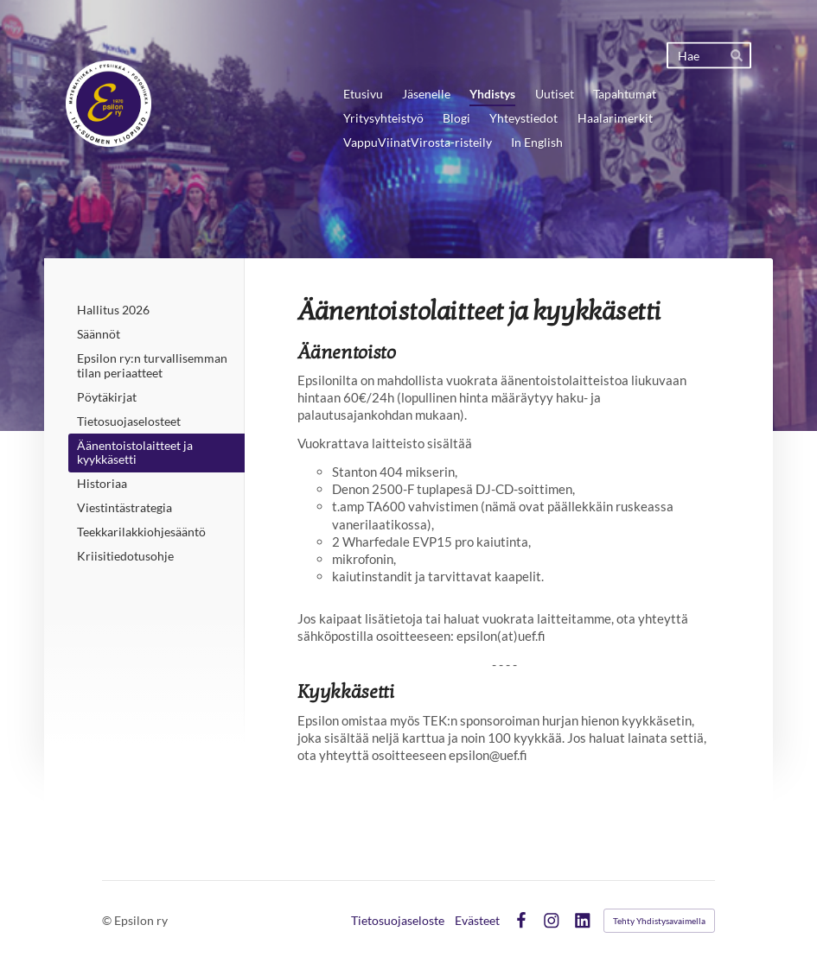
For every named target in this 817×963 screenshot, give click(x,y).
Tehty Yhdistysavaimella (659, 920)
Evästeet (477, 921)
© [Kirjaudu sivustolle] (108, 920)
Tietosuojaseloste (397, 921)
